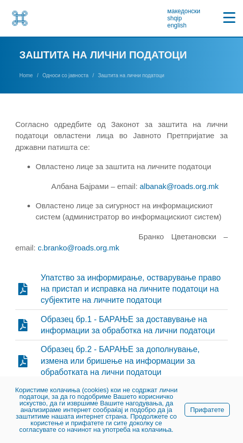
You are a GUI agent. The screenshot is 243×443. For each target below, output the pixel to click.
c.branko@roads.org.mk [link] (78, 247)
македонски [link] (183, 11)
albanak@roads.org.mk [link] (179, 186)
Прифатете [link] (207, 410)
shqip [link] (174, 18)
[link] (20, 18)
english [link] (177, 25)
